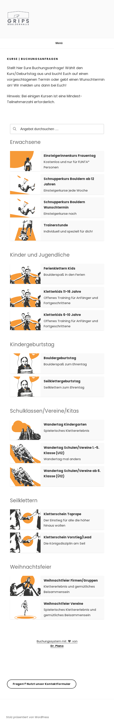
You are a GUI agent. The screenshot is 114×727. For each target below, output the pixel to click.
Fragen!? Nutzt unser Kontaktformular (42, 684)
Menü (57, 43)
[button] (57, 161)
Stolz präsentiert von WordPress (27, 717)
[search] (57, 129)
